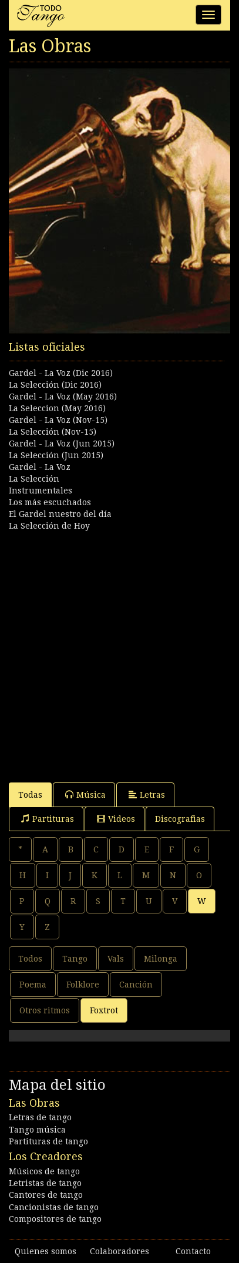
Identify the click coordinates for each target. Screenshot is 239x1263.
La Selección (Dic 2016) (55, 384)
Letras (147, 795)
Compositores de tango (55, 1219)
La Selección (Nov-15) (52, 431)
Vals (115, 958)
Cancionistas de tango (54, 1207)
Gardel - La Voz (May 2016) (63, 396)
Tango (74, 958)
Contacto (193, 1251)
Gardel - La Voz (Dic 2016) (61, 373)
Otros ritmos (44, 1010)
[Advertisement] (119, 651)
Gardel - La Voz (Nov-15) (58, 420)
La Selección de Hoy (49, 525)
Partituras (47, 819)
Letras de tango (40, 1117)
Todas (30, 795)
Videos (116, 819)
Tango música (37, 1129)
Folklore (82, 984)
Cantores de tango (46, 1195)
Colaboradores (119, 1251)
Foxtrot (104, 1010)
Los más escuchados (50, 502)
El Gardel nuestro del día (60, 514)
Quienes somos (45, 1251)
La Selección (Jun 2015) (56, 455)
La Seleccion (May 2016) (57, 408)
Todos (30, 958)
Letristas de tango (45, 1183)
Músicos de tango (44, 1171)
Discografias (180, 819)
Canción (136, 984)
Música (85, 795)
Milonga (160, 958)
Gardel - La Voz (39, 467)
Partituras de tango (48, 1141)
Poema (32, 984)
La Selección (34, 478)
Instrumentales (40, 490)
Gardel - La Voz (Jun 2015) (62, 443)
